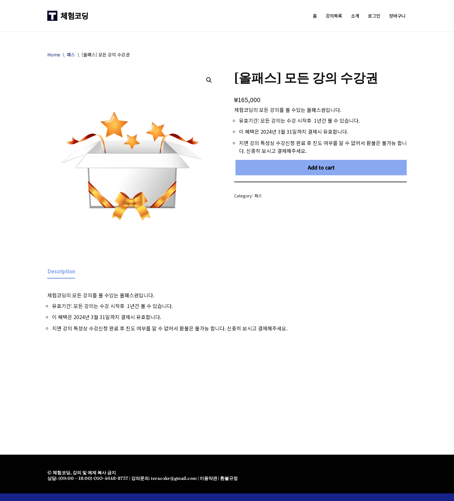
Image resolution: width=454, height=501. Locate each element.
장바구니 (397, 16)
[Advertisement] (227, 389)
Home (53, 54)
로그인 (374, 16)
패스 (71, 54)
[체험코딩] (67, 16)
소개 (355, 16)
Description (61, 271)
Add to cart (321, 167)
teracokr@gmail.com (174, 478)
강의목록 (334, 16)
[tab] (61, 272)
